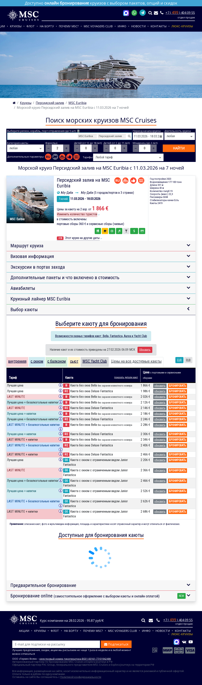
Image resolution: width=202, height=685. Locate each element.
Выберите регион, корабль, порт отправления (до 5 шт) (43, 130)
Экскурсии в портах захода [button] (37, 267)
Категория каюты (17, 143)
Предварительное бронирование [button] (43, 585)
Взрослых (52, 143)
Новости (138, 26)
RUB (188, 360)
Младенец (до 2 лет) (145, 143)
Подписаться (116, 644)
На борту (47, 26)
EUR (179, 360)
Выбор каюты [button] (24, 309)
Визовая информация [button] (32, 256)
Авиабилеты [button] (22, 288)
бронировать (177, 385)
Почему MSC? (69, 26)
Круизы (16, 26)
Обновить (145, 349)
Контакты (158, 26)
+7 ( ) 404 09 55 (180, 12)
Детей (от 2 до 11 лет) (116, 143)
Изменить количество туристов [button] (77, 214)
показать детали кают (126, 377)
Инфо (122, 26)
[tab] (17, 362)
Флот (30, 26)
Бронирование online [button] (98, 596)
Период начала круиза (147, 130)
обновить (160, 385)
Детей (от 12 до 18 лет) (88, 143)
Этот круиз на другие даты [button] (78, 238)
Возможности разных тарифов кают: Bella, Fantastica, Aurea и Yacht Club (101, 336)
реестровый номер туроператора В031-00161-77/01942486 (75, 658)
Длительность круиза (177, 130)
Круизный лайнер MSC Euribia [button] (40, 299)
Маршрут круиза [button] (26, 245)
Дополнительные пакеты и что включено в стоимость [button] (64, 277)
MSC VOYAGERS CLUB (98, 26)
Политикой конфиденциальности (80, 677)
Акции (24, 630)
